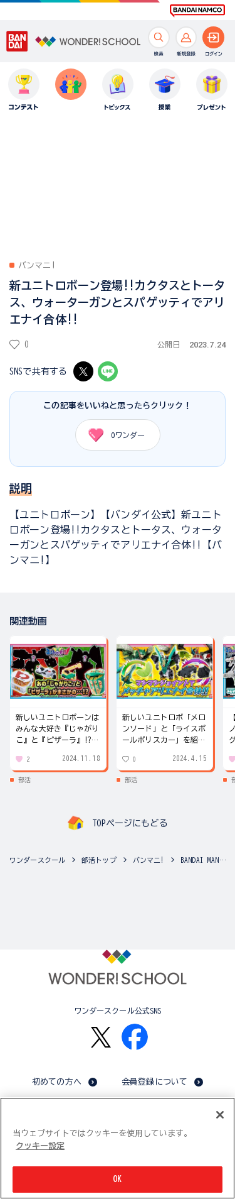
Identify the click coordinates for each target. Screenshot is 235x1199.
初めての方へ (56, 1082)
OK (117, 1179)
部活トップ (99, 860)
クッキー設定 (40, 1146)
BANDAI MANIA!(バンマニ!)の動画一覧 (204, 860)
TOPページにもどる (129, 823)
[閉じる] (220, 1115)
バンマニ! (149, 860)
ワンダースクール (37, 860)
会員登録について (154, 1082)
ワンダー (112, 435)
